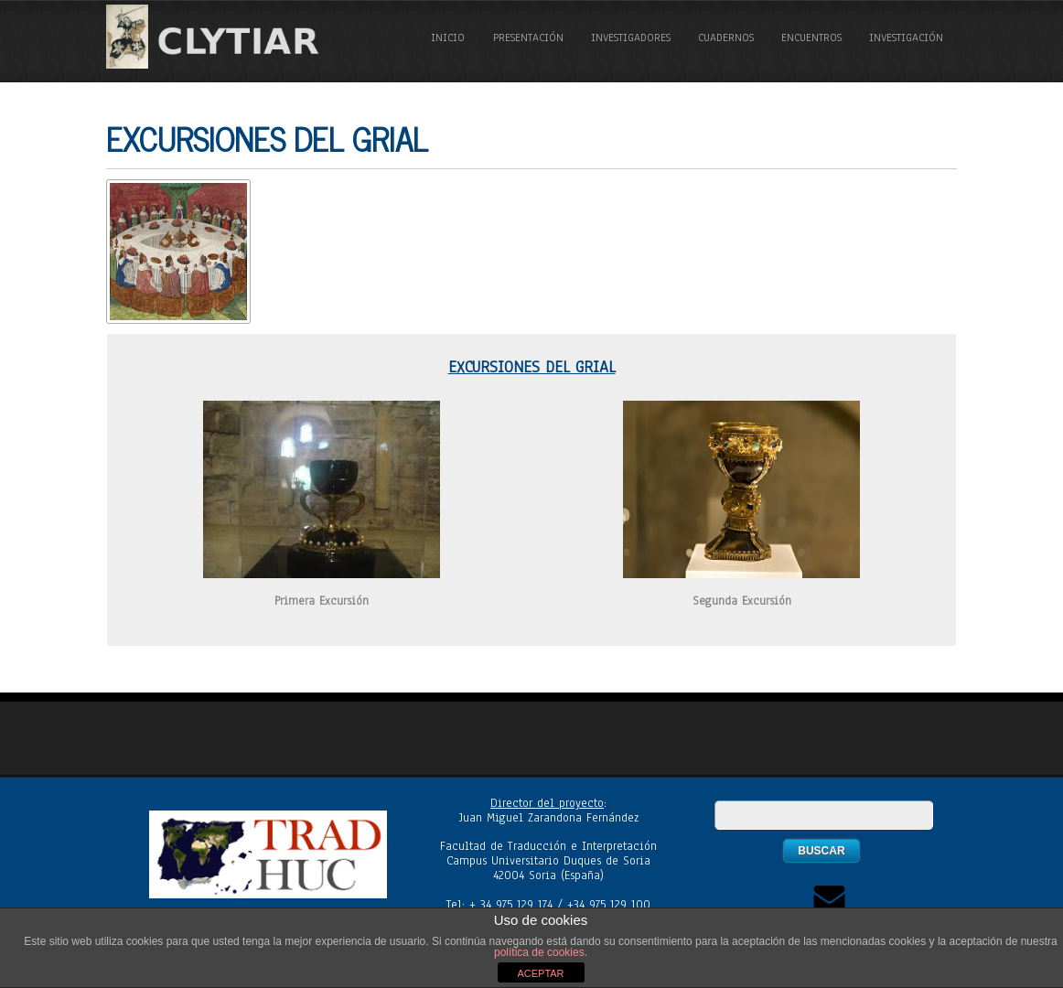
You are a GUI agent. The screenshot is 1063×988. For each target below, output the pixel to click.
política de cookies (539, 952)
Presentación (528, 37)
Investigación (906, 37)
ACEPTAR (540, 973)
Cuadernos (726, 37)
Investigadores (631, 37)
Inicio (448, 37)
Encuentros (811, 37)
